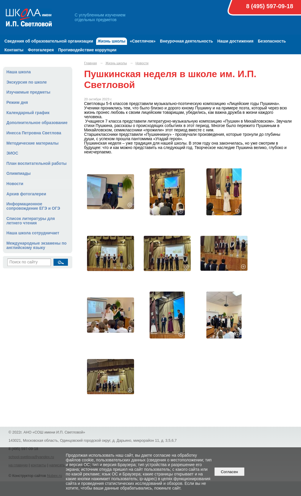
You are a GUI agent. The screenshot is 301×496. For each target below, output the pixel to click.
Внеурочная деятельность (186, 41)
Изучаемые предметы (28, 92)
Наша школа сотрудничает (32, 233)
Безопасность (272, 41)
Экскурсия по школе (26, 82)
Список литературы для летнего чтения (30, 220)
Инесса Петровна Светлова (33, 133)
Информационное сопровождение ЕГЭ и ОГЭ (33, 206)
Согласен (229, 472)
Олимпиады (18, 173)
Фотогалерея (41, 50)
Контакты (14, 50)
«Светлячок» (142, 41)
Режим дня (17, 102)
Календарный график (28, 113)
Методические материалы (32, 143)
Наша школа (18, 72)
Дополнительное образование (37, 123)
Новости (15, 184)
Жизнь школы (112, 41)
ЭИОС (12, 153)
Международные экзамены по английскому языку (36, 245)
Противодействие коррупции (87, 50)
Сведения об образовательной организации (48, 41)
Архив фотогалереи (26, 194)
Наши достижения (235, 41)
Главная (90, 63)
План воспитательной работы (36, 163)
